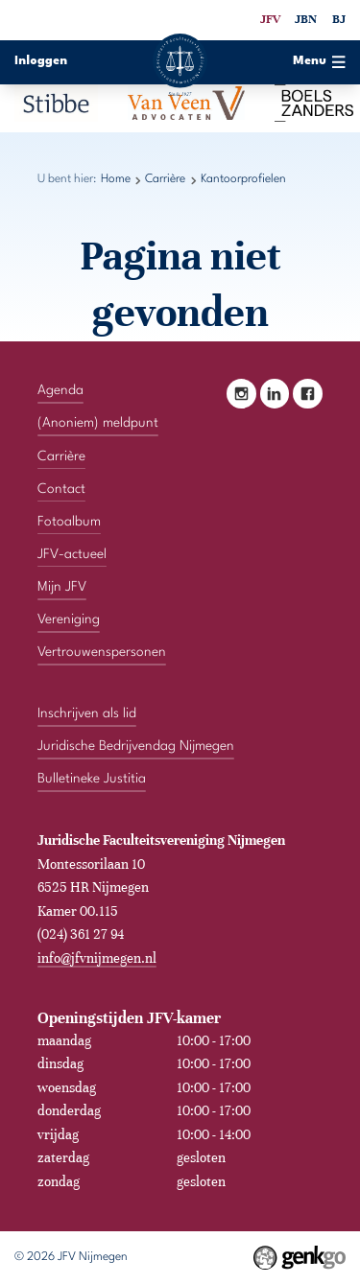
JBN (306, 19)
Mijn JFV (61, 587)
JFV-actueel (72, 554)
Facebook (308, 394)
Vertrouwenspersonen (101, 652)
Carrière (165, 179)
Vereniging (68, 619)
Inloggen (40, 61)
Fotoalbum (69, 521)
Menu (319, 62)
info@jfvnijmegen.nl (96, 958)
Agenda (60, 390)
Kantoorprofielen (243, 179)
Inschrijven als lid (86, 713)
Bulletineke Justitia (91, 778)
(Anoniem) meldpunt (97, 423)
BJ (339, 19)
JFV (270, 19)
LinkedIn (275, 394)
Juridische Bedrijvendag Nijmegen (135, 746)
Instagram (241, 394)
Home (116, 179)
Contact (61, 489)
